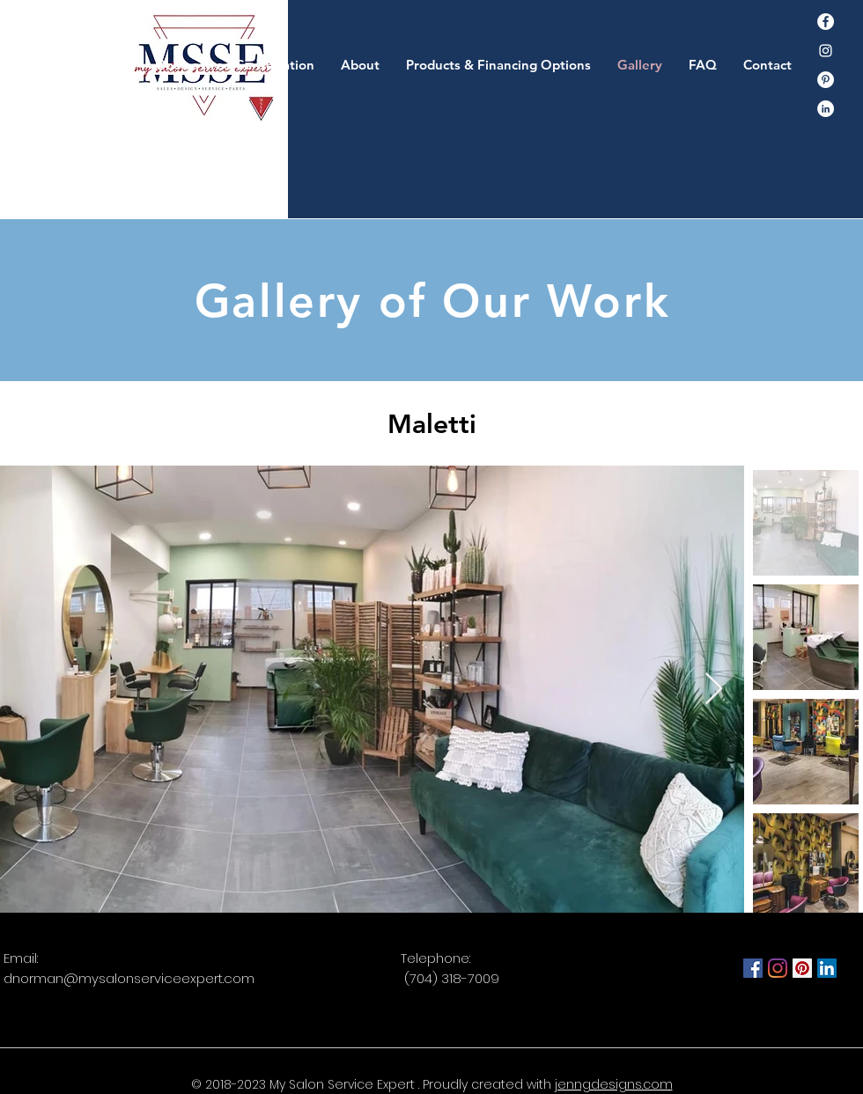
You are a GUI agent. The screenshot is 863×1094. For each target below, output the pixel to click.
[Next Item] (714, 689)
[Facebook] (825, 21)
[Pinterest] (825, 79)
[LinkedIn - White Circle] (825, 108)
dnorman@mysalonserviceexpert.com (129, 978)
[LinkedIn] (827, 968)
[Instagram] (825, 50)
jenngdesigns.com (614, 1084)
